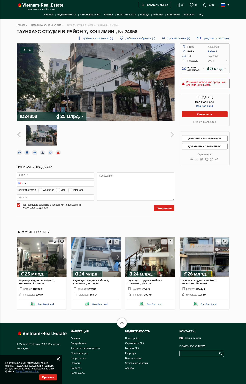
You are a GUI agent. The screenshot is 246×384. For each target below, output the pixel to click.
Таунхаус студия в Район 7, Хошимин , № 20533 (37, 282)
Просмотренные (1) (179, 38)
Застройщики (78, 343)
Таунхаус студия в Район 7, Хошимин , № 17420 (91, 282)
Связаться (204, 114)
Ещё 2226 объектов (204, 122)
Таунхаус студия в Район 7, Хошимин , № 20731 (145, 282)
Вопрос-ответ (78, 358)
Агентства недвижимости (85, 348)
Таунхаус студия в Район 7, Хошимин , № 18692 (199, 282)
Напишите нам (192, 338)
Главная (75, 338)
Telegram (78, 189)
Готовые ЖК (132, 348)
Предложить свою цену (216, 38)
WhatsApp (48, 189)
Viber (63, 189)
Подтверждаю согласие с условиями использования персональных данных (52, 206)
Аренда (129, 368)
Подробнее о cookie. (27, 371)
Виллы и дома (133, 358)
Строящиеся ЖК (134, 343)
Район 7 (212, 51)
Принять (48, 377)
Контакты (76, 368)
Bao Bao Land (204, 106)
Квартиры (130, 353)
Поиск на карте (79, 353)
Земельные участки (136, 363)
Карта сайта (78, 373)
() (182, 5)
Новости (76, 363)
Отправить (164, 208)
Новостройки (132, 338)
